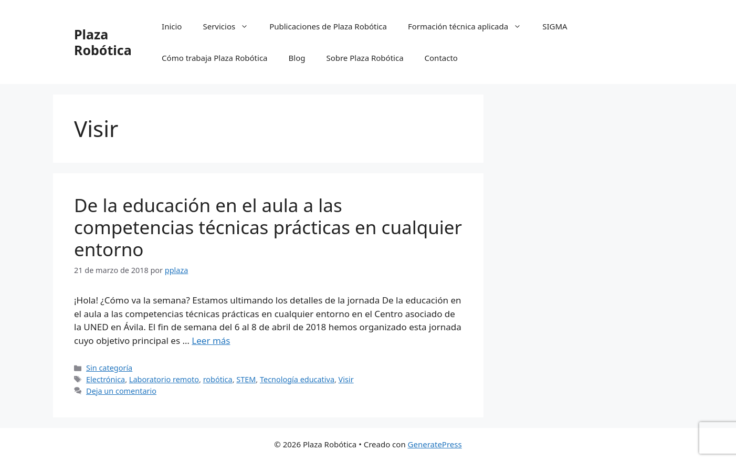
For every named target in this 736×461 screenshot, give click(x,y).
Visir (346, 379)
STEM (246, 379)
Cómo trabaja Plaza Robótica (214, 58)
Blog (297, 58)
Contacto (441, 58)
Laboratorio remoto (164, 379)
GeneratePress (435, 444)
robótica (218, 379)
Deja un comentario (121, 391)
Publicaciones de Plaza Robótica (328, 26)
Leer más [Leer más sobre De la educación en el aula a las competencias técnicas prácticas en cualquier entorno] (211, 340)
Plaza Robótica (103, 42)
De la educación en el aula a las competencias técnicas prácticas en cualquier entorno (268, 227)
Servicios (231, 26)
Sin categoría (109, 368)
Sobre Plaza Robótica (364, 58)
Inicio (172, 26)
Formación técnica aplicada (470, 26)
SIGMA (554, 26)
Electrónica (105, 379)
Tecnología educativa (297, 379)
